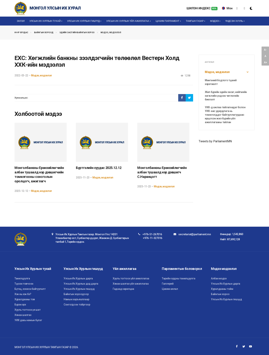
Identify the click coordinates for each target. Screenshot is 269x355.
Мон (227, 8)
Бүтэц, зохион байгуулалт (30, 288)
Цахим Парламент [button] (167, 21)
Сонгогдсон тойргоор (77, 304)
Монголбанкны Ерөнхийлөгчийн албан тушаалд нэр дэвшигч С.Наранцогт (162, 172)
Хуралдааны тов (25, 299)
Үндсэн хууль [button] (234, 21)
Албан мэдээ (219, 278)
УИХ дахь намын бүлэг (28, 320)
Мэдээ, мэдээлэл (111, 32)
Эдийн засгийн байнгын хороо (77, 32)
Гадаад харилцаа (123, 288)
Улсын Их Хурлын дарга (78, 278)
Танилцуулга (22, 278)
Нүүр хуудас (21, 32)
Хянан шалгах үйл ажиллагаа (131, 283)
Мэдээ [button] (214, 21)
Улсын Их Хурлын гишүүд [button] (83, 21)
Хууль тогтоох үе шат (27, 309)
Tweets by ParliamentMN (215, 141)
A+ (265, 62)
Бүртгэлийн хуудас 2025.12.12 (98, 168)
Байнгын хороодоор (76, 294)
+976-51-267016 (152, 234)
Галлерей (168, 283)
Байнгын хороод (44, 32)
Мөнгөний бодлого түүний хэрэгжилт (221, 82)
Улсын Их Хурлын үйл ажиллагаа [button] (127, 21)
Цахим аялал (170, 288)
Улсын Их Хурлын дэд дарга (81, 283)
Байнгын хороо (220, 294)
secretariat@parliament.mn (194, 234)
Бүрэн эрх (20, 304)
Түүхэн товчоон (24, 283)
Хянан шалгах (23, 314)
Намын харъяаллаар (76, 299)
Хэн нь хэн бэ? (23, 294)
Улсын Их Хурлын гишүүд (79, 288)
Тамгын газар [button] (195, 21)
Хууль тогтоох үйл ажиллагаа (131, 278)
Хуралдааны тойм (222, 288)
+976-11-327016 (152, 238)
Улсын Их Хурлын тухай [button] (44, 21)
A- (265, 49)
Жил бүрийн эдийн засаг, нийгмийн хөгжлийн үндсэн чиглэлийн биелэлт (226, 96)
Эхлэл (21, 21)
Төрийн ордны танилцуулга (178, 278)
